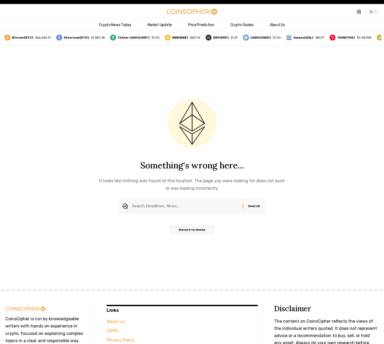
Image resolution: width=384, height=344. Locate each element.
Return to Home (192, 231)
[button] (359, 12)
